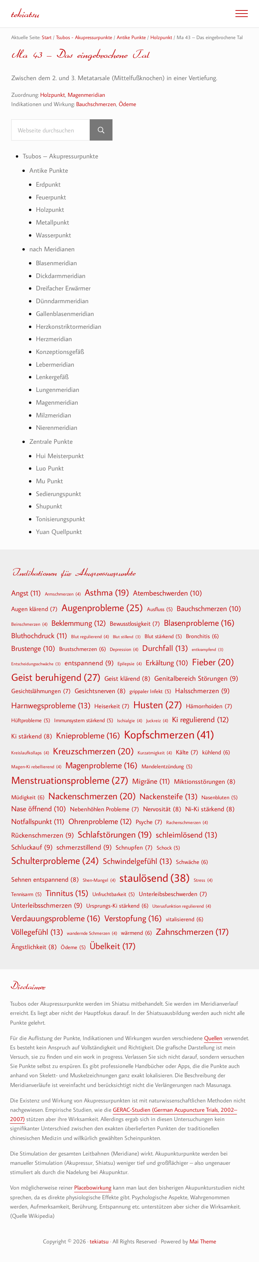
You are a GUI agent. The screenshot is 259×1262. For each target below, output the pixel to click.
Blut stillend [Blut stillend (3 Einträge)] (127, 637)
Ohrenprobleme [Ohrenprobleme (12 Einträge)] (100, 821)
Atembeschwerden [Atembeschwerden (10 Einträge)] (167, 593)
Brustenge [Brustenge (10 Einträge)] (33, 648)
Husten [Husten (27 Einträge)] (157, 705)
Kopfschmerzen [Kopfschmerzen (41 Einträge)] (169, 734)
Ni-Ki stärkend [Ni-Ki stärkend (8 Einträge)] (210, 809)
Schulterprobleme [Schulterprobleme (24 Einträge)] (55, 861)
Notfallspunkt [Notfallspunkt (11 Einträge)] (38, 821)
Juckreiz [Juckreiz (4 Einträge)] (157, 720)
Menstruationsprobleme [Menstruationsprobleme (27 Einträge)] (69, 780)
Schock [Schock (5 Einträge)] (168, 847)
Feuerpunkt (51, 197)
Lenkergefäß (52, 377)
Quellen (213, 1038)
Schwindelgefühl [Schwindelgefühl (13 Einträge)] (137, 861)
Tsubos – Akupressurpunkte (60, 156)
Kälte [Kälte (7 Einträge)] (187, 752)
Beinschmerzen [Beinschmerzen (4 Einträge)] (29, 624)
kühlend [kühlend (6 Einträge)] (216, 752)
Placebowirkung (92, 1187)
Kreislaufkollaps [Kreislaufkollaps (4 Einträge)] (30, 752)
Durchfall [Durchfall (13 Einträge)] (165, 648)
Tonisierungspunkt (60, 519)
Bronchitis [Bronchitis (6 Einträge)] (202, 635)
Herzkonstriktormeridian (68, 326)
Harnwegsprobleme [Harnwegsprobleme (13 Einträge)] (50, 705)
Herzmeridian (54, 339)
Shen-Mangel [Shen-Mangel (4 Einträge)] (99, 880)
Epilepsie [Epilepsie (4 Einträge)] (130, 663)
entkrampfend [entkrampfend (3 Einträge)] (207, 649)
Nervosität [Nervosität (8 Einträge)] (162, 809)
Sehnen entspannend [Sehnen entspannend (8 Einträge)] (45, 879)
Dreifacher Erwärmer (63, 288)
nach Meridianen (52, 249)
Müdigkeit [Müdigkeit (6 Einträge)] (27, 797)
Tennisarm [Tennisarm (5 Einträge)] (26, 894)
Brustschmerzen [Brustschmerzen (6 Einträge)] (82, 648)
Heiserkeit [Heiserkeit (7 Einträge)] (112, 706)
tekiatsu (25, 13)
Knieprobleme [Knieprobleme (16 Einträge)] (88, 735)
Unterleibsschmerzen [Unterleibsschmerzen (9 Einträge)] (46, 905)
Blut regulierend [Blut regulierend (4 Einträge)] (90, 636)
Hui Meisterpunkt (60, 456)
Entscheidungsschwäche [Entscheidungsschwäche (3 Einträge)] (36, 664)
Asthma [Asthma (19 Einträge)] (107, 592)
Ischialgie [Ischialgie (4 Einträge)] (129, 720)
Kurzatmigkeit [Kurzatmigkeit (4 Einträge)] (155, 752)
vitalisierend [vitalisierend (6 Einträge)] (184, 919)
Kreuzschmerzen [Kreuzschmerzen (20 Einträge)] (93, 750)
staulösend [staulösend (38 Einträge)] (154, 877)
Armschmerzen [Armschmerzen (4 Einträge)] (63, 594)
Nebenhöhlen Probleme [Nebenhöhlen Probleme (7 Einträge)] (104, 809)
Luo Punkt (50, 468)
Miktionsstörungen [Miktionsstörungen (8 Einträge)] (204, 781)
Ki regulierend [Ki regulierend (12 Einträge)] (200, 719)
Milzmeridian (53, 415)
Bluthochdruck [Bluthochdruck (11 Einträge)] (39, 635)
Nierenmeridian (56, 427)
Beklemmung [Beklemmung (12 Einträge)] (78, 622)
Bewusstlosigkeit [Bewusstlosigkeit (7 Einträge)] (135, 623)
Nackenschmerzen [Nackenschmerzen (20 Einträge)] (92, 795)
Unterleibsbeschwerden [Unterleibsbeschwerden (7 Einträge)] (173, 894)
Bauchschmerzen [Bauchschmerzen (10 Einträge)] (209, 609)
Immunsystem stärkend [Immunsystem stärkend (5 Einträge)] (83, 720)
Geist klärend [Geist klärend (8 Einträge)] (127, 678)
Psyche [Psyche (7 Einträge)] (149, 822)
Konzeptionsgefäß (60, 351)
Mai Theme (202, 1241)
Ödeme (127, 104)
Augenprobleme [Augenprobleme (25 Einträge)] (102, 608)
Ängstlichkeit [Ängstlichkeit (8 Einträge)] (34, 946)
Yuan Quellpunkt (59, 531)
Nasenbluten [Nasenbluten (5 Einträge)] (219, 797)
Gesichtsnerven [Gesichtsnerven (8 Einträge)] (100, 690)
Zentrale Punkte (51, 441)
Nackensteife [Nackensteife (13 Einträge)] (169, 796)
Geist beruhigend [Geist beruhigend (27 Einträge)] (56, 677)
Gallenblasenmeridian (65, 313)
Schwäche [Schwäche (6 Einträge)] (192, 861)
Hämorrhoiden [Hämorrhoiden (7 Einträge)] (209, 706)
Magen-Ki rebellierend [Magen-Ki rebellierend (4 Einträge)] (36, 766)
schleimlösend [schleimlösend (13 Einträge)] (186, 834)
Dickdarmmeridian (60, 275)
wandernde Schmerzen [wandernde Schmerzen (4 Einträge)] (92, 933)
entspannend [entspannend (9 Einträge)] (89, 663)
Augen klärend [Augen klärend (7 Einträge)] (34, 609)
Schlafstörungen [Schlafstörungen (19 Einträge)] (115, 834)
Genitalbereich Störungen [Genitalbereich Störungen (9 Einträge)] (196, 678)
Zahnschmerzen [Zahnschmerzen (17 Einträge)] (192, 932)
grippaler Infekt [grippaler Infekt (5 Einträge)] (150, 691)
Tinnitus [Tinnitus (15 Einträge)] (67, 893)
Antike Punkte (48, 170)
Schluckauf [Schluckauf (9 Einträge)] (32, 847)
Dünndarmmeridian (62, 301)
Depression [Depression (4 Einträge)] (124, 649)
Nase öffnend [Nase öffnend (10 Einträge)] (38, 809)
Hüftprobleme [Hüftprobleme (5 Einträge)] (30, 720)
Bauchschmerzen (96, 104)
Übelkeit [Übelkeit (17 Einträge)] (113, 946)
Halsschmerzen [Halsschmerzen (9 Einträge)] (202, 691)
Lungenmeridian (57, 389)
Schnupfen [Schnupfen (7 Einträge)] (134, 847)
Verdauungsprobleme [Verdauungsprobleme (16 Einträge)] (56, 918)
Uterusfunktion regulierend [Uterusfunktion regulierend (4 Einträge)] (181, 906)
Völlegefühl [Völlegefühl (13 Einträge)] (37, 931)
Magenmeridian (86, 94)
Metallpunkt (52, 222)
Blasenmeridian (56, 263)
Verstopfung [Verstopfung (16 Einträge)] (133, 918)
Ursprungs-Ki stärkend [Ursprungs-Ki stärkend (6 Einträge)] (117, 905)
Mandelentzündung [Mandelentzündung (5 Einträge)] (167, 766)
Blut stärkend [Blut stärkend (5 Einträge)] (163, 636)
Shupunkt (49, 506)
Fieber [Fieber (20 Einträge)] (213, 661)
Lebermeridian (55, 364)
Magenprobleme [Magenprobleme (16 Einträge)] (101, 765)
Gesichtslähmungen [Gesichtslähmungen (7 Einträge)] (41, 691)
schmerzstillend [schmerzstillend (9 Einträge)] (84, 847)
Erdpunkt (48, 184)
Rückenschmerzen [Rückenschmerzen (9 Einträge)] (42, 835)
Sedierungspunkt (58, 493)
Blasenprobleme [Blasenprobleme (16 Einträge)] (199, 623)
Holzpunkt (52, 94)
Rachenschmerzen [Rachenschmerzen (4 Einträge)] (187, 822)
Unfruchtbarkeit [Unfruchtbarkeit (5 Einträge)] (113, 894)
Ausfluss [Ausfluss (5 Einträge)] (160, 609)
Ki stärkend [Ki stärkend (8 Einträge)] (31, 736)
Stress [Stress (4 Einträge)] (203, 880)
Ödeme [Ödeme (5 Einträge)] (73, 947)
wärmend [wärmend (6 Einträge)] (136, 932)
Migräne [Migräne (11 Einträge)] (151, 781)
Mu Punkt (49, 481)
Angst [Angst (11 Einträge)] (26, 593)
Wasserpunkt (53, 235)
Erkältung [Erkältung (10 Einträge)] (167, 663)
